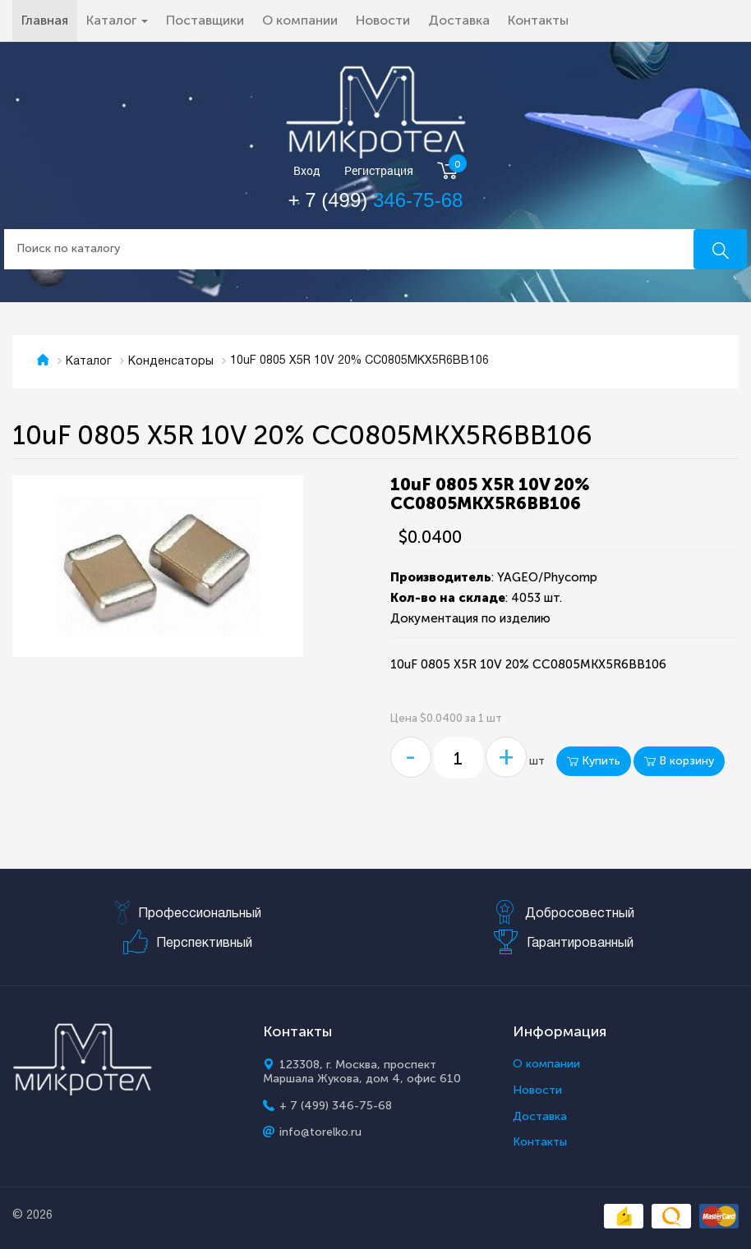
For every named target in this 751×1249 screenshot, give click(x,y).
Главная (49, 19)
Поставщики (205, 20)
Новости (383, 20)
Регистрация (378, 171)
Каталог (89, 361)
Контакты (538, 20)
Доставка (459, 20)
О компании (300, 20)
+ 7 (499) (375, 200)
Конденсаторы (171, 361)
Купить (593, 761)
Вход (306, 171)
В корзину (679, 761)
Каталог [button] (117, 20)
